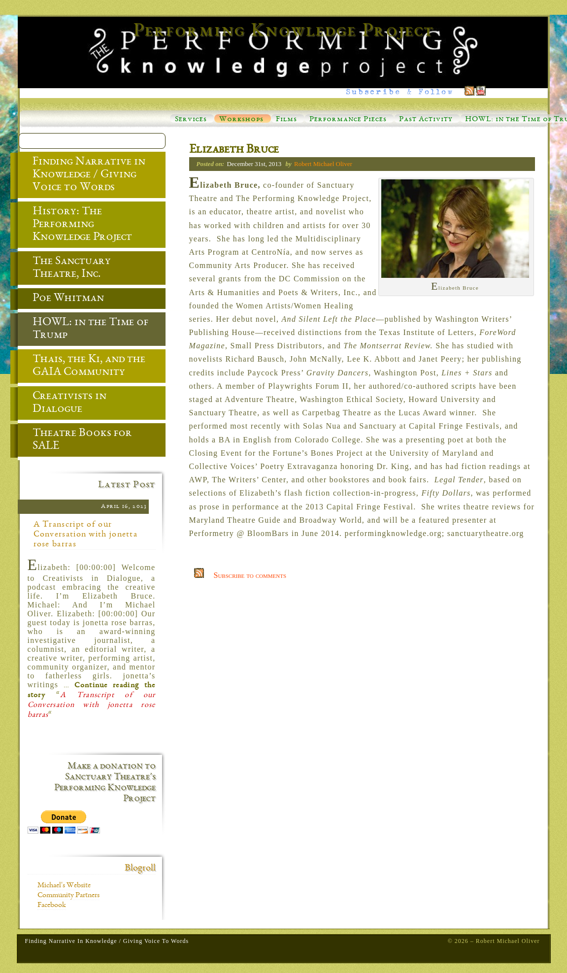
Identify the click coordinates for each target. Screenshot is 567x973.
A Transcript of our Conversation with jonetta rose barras (85, 534)
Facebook (51, 905)
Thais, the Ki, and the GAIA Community (81, 366)
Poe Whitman (61, 299)
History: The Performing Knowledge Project (75, 225)
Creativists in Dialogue (62, 403)
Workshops (241, 120)
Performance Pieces (348, 120)
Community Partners (68, 896)
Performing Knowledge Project (283, 31)
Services (191, 120)
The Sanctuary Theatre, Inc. (64, 268)
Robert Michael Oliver (323, 164)
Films (286, 120)
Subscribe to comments (250, 575)
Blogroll (140, 868)
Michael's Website (64, 886)
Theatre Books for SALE (75, 440)
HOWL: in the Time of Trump (83, 329)
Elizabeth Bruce (234, 150)
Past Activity (426, 120)
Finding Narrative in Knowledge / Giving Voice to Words (81, 175)
